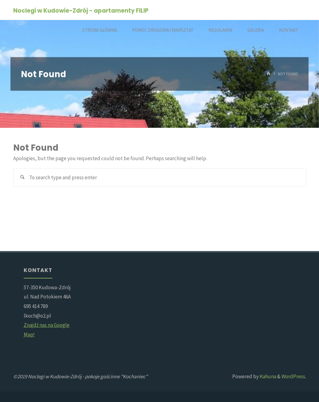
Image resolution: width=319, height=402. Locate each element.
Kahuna (267, 376)
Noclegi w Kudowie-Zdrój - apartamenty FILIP (81, 10)
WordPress (293, 376)
